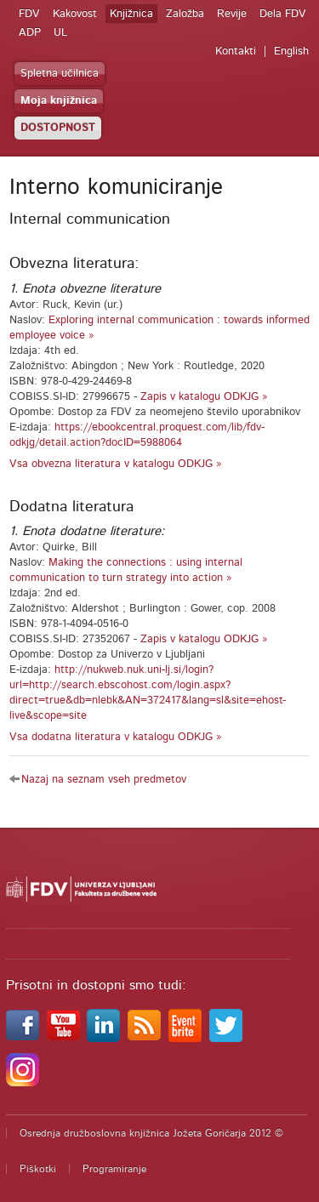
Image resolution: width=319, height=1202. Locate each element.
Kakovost (75, 14)
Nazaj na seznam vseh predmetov (103, 779)
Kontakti (235, 51)
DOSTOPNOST (57, 128)
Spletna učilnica (59, 73)
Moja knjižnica (58, 100)
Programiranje (114, 1169)
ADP (30, 32)
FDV (29, 14)
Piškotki (38, 1169)
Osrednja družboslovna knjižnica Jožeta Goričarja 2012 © (151, 1133)
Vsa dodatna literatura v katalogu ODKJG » (115, 737)
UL (60, 32)
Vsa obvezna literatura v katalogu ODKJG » (115, 464)
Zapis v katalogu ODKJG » (204, 396)
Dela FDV (282, 14)
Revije (232, 14)
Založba (185, 14)
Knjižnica (131, 14)
